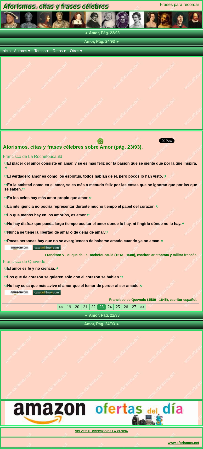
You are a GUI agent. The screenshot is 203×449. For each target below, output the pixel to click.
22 (93, 307)
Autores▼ (22, 51)
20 (77, 307)
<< (61, 307)
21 (85, 307)
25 (118, 307)
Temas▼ (41, 51)
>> (142, 307)
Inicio (6, 51)
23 (101, 307)
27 (134, 307)
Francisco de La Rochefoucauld (32, 156)
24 (109, 307)
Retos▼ (60, 51)
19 (69, 307)
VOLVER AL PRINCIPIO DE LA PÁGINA (101, 431)
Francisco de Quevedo (24, 261)
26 (126, 307)
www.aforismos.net (183, 443)
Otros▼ (76, 51)
